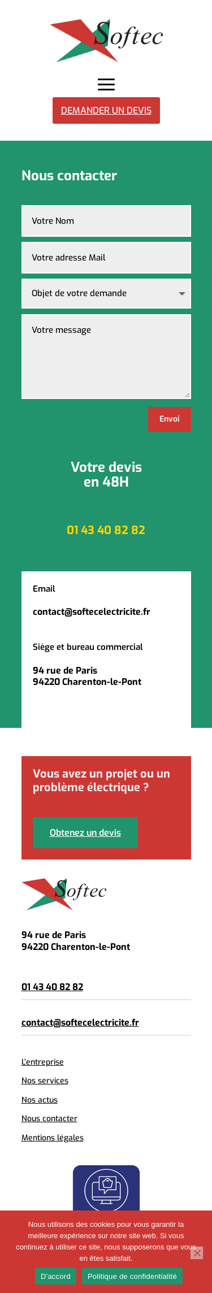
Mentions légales (52, 1138)
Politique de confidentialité (132, 1276)
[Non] (197, 1253)
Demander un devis (106, 110)
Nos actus (39, 1100)
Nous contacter (49, 1118)
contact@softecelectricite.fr (80, 1023)
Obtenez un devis (85, 833)
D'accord (56, 1276)
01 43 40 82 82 (52, 987)
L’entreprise (42, 1062)
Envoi (169, 419)
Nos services (44, 1080)
